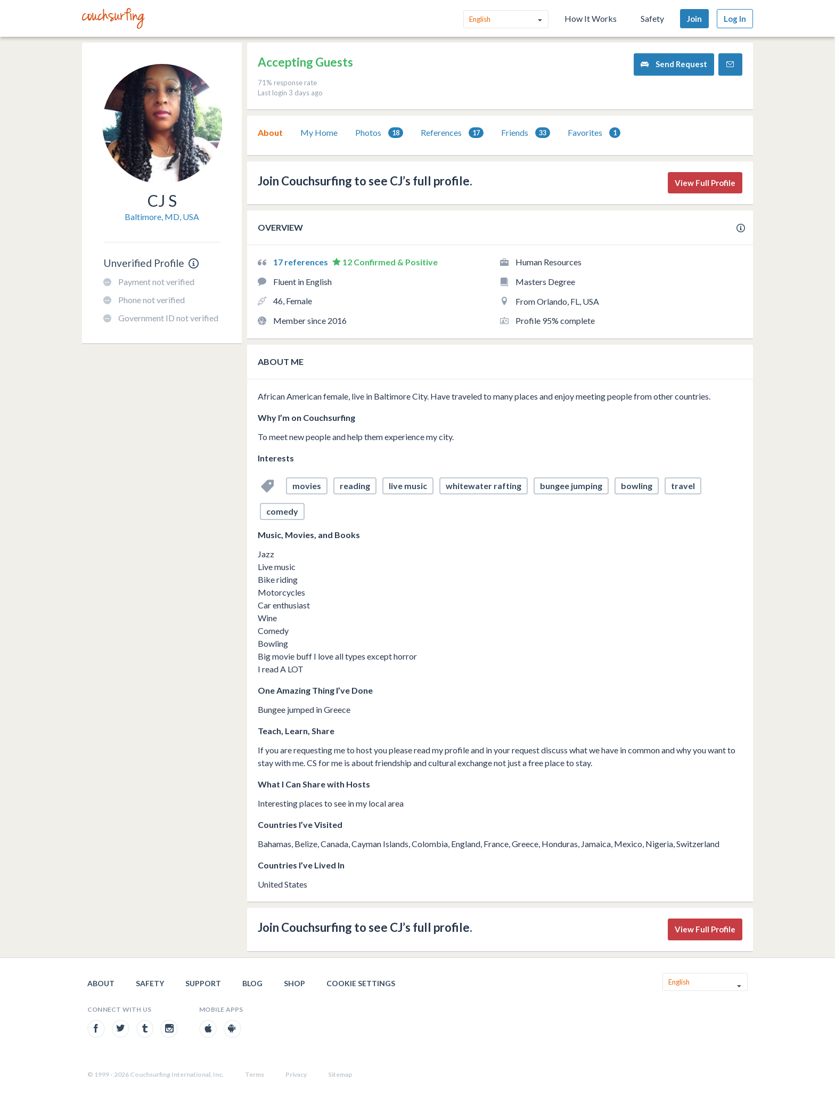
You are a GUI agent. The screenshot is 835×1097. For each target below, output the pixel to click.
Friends (525, 133)
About (270, 132)
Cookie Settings (360, 983)
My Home (319, 132)
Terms (254, 1074)
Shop (294, 983)
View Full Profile (705, 183)
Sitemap (340, 1074)
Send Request (674, 64)
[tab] (270, 132)
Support (203, 983)
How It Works (590, 18)
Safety (652, 18)
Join (694, 18)
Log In (735, 18)
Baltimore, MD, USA (162, 217)
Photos (379, 133)
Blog (252, 983)
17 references (301, 262)
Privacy (296, 1074)
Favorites (594, 133)
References (452, 133)
